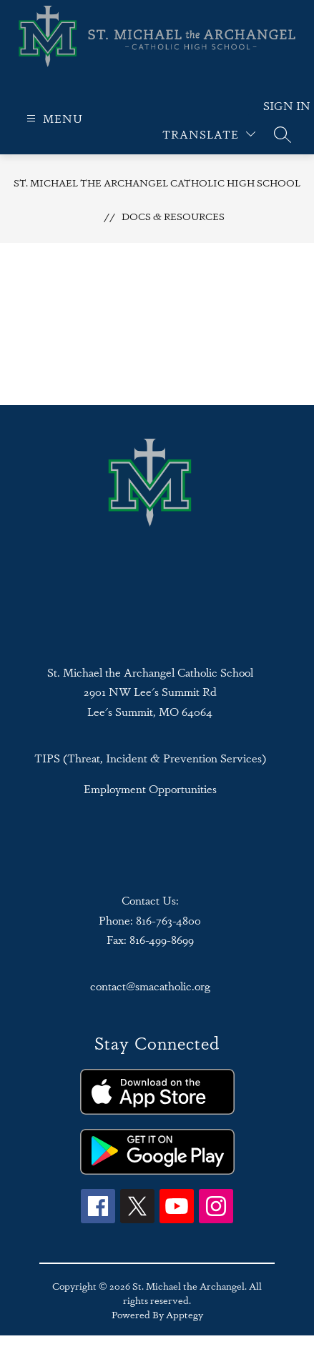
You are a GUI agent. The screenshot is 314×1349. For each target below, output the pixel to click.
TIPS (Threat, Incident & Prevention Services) (150, 758)
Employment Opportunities (150, 788)
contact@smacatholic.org (150, 985)
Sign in (277, 105)
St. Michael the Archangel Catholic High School (157, 182)
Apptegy (184, 1314)
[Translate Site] (209, 134)
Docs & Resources (173, 216)
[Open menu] (53, 118)
